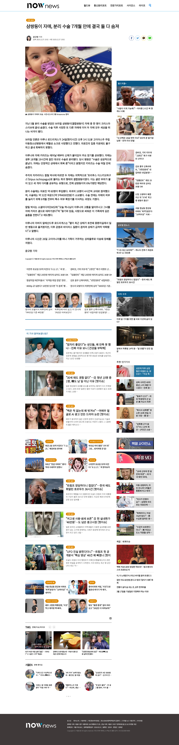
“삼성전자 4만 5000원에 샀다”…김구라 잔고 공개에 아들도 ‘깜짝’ (103, 675)
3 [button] (70, 696)
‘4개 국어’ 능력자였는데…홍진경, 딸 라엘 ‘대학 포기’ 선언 (73, 675)
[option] (37, 643)
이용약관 (83, 721)
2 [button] (68, 696)
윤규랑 (35, 37)
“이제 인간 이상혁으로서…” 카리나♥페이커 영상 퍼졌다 (44, 675)
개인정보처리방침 (93, 721)
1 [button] (66, 696)
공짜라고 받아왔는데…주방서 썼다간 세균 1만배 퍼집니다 (65, 652)
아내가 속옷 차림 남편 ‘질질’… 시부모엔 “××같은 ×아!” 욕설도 (37, 652)
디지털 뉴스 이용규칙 (128, 721)
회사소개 (76, 721)
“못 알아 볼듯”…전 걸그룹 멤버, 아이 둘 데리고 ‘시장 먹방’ (103, 687)
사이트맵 (139, 721)
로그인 (69, 721)
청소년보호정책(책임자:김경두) (110, 721)
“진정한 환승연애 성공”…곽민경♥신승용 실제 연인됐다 (95, 652)
